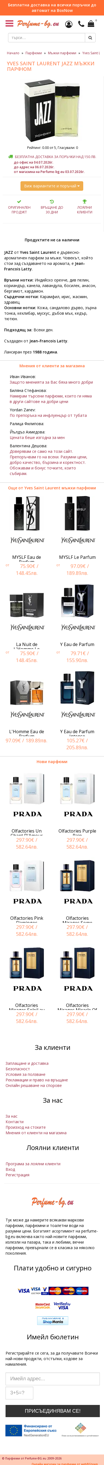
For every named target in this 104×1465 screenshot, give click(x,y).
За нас (11, 1116)
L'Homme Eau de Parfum (26, 734)
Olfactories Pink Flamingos (26, 920)
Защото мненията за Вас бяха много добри (51, 382)
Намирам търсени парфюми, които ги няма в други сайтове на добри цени (51, 398)
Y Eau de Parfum (77, 644)
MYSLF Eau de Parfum (26, 559)
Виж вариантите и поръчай (52, 185)
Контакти (15, 1121)
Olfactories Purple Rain (77, 833)
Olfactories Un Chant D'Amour (27, 833)
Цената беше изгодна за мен (37, 437)
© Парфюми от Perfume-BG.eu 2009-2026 (32, 1458)
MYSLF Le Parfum (77, 557)
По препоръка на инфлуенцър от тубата (48, 415)
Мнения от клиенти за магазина (52, 365)
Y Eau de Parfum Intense (77, 734)
